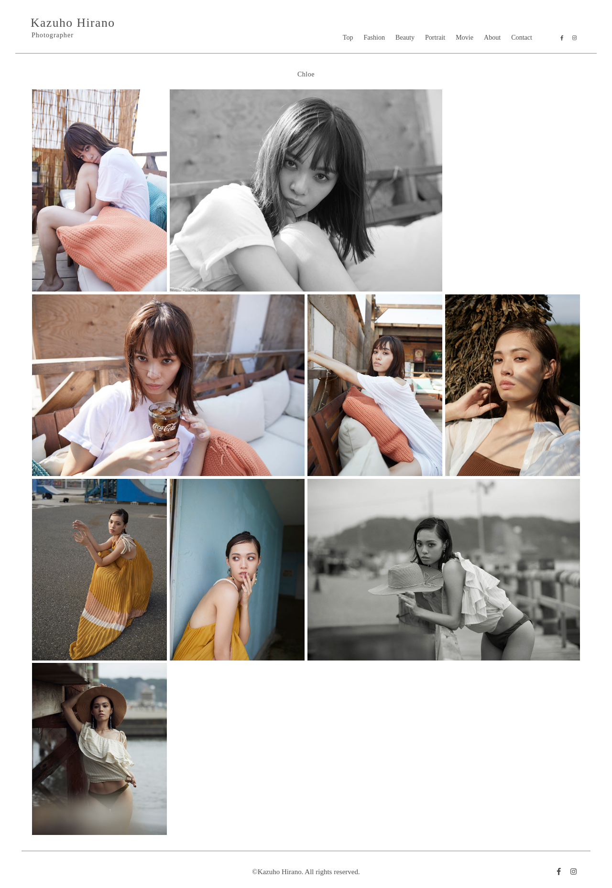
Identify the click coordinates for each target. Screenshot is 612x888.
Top (348, 37)
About (492, 37)
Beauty (405, 37)
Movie (464, 37)
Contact (521, 37)
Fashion (374, 37)
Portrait (435, 37)
